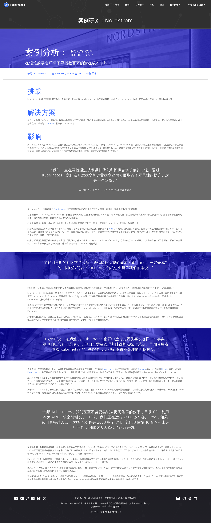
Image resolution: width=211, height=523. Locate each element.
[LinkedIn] (33, 498)
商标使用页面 (115, 506)
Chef (111, 228)
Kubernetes (50, 123)
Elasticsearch (33, 372)
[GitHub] (184, 498)
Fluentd (164, 369)
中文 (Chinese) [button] (194, 4)
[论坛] (22, 498)
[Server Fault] (27, 498)
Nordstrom (59, 209)
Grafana (142, 369)
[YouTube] (16, 498)
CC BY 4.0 (122, 497)
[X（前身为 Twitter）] (44, 498)
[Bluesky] (38, 498)
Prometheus (108, 369)
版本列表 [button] (173, 4)
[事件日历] (195, 498)
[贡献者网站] (178, 498)
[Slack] (189, 498)
